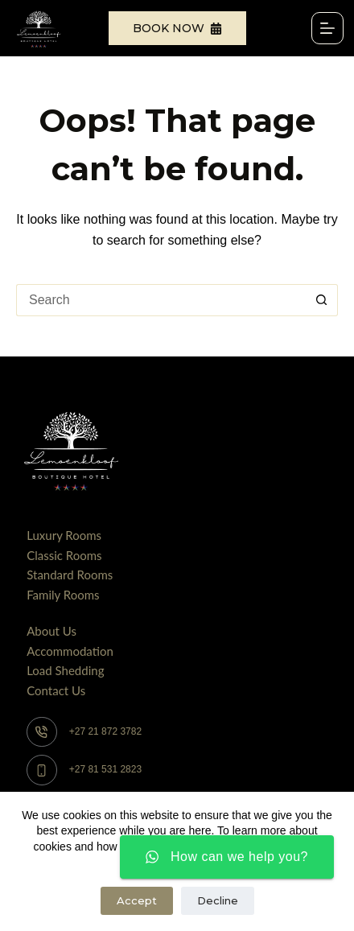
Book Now (177, 28)
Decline (217, 900)
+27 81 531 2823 (105, 769)
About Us (51, 631)
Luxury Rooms (64, 535)
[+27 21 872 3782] (42, 732)
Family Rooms (63, 594)
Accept (137, 900)
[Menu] (327, 28)
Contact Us (56, 690)
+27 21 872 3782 (105, 731)
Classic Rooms (64, 555)
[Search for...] (161, 300)
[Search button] (322, 300)
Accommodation (70, 651)
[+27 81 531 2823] (42, 770)
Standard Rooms (70, 574)
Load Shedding (65, 670)
